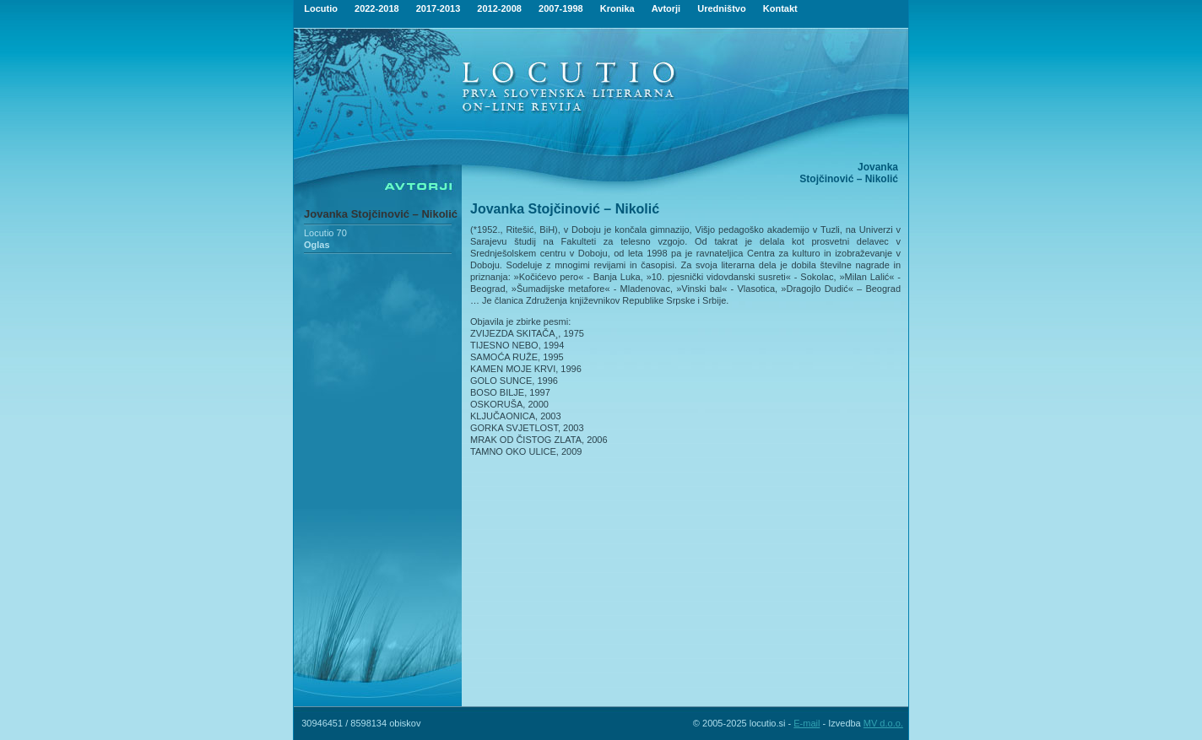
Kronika (617, 8)
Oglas (317, 245)
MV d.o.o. (883, 723)
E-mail (806, 723)
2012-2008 (499, 8)
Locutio (321, 8)
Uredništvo (721, 8)
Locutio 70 (325, 233)
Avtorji (666, 8)
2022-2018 (377, 8)
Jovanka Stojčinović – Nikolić (381, 214)
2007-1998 (561, 8)
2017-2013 (438, 8)
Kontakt (780, 8)
